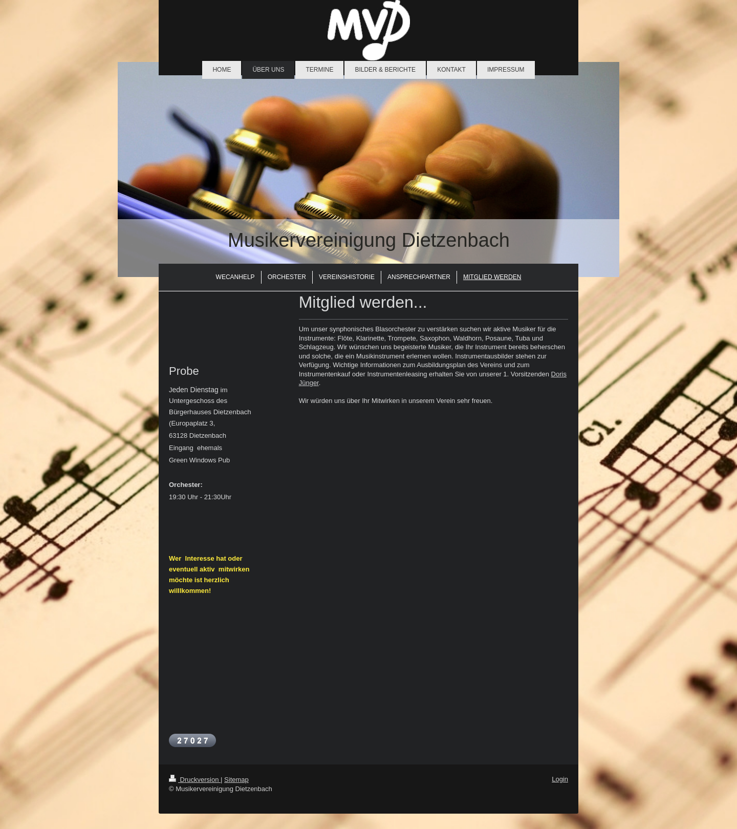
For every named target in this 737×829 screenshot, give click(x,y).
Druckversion (195, 779)
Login (560, 779)
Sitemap (236, 779)
